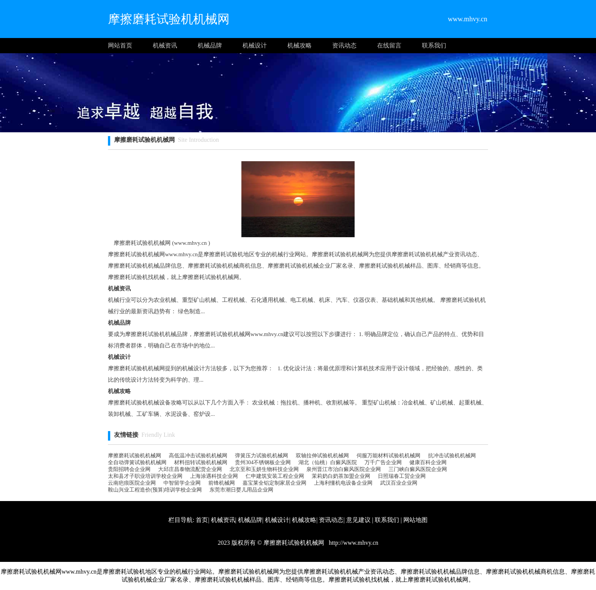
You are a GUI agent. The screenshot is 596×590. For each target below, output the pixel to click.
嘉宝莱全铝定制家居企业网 (274, 483)
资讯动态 (344, 45)
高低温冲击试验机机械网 (198, 455)
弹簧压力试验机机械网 (261, 455)
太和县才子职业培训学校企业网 (145, 476)
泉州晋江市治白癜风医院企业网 (343, 469)
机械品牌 (210, 45)
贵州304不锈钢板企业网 (263, 462)
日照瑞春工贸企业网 (402, 476)
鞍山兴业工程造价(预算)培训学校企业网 (155, 490)
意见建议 (358, 520)
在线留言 (389, 45)
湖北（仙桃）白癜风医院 (327, 462)
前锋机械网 (221, 483)
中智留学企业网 (182, 483)
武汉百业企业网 (398, 483)
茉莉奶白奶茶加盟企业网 (341, 476)
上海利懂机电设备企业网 (343, 483)
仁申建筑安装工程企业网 (275, 476)
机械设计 (255, 45)
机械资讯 (165, 45)
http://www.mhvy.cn (352, 542)
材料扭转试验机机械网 (200, 462)
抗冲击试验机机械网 (452, 455)
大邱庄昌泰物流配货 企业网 (190, 469)
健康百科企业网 (428, 462)
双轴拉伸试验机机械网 (322, 455)
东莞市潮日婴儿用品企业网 (241, 490)
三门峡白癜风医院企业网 (417, 469)
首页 (202, 520)
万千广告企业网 (383, 462)
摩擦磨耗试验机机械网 (134, 455)
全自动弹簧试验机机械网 (137, 462)
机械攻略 (299, 45)
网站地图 (415, 520)
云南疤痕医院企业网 (132, 483)
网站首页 (120, 45)
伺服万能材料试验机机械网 (388, 455)
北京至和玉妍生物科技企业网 (264, 469)
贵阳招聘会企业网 (129, 469)
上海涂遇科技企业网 (214, 476)
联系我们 (434, 45)
